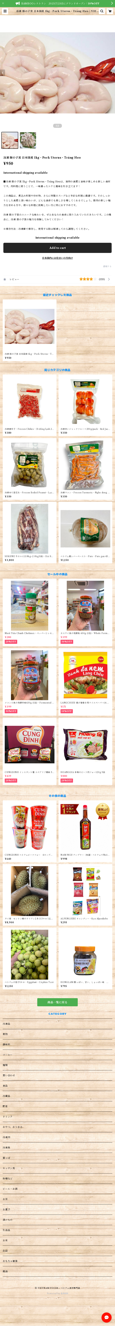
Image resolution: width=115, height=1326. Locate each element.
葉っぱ (6, 1157)
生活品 (6, 1230)
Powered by (57, 1293)
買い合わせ (9, 1075)
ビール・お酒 (10, 1188)
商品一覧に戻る (57, 1002)
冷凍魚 (6, 1147)
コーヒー (7, 1054)
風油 (5, 1271)
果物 (5, 1034)
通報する (107, 266)
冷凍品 (6, 1023)
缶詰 (5, 1250)
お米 (5, 1240)
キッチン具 (9, 1168)
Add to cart (57, 248)
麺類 (5, 1065)
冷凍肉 (6, 1137)
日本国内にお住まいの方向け (57, 258)
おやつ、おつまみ (12, 1127)
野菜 (5, 1106)
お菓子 (6, 1209)
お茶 (5, 1199)
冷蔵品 (6, 1096)
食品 (5, 1085)
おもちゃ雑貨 (10, 1261)
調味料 (6, 1044)
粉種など (8, 1178)
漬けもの (8, 1219)
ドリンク (8, 1116)
